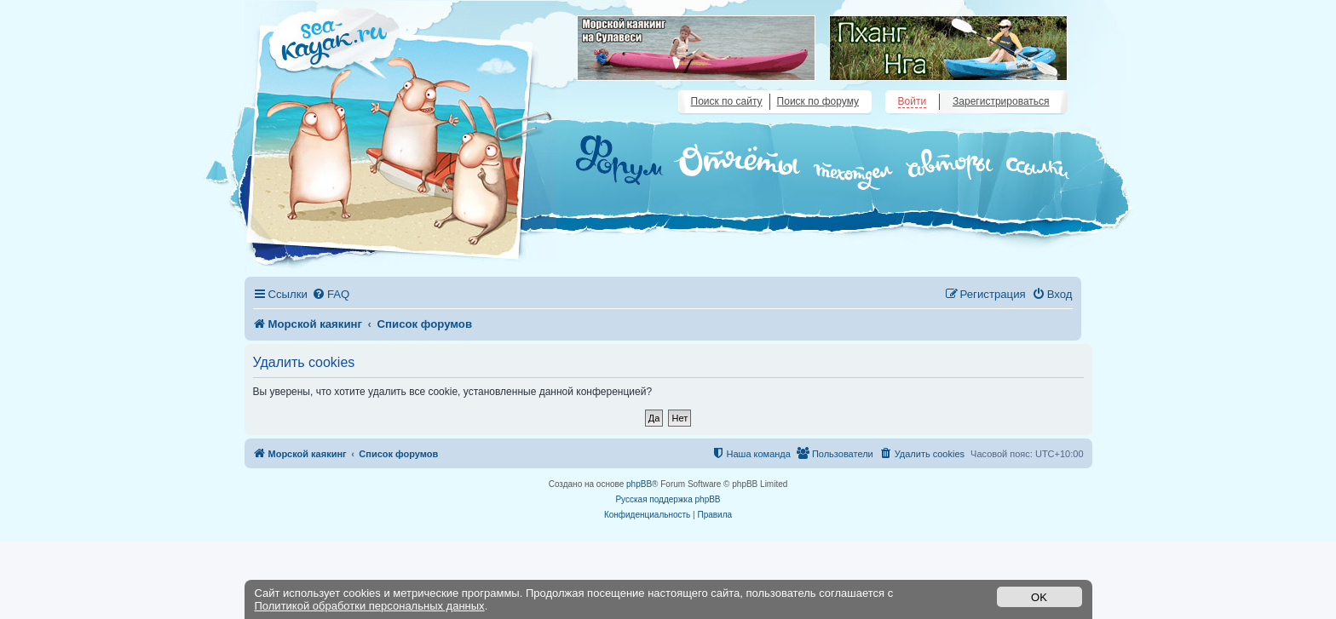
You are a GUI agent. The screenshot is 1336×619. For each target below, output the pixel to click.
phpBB (639, 484)
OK (1039, 597)
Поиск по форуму (818, 101)
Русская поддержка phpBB (667, 499)
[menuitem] (330, 294)
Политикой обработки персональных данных (370, 605)
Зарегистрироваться (1001, 101)
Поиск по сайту (727, 101)
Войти (912, 101)
